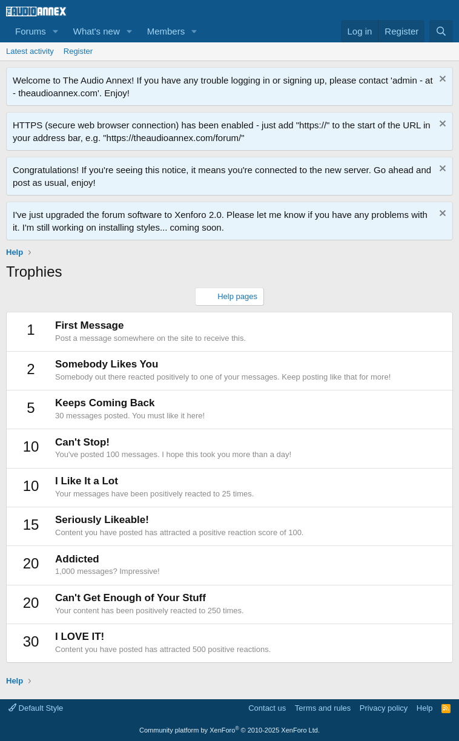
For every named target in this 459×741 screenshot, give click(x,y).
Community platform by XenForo (229, 730)
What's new (96, 31)
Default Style (35, 708)
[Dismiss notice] (441, 80)
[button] (55, 31)
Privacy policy (384, 708)
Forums (30, 31)
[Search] (441, 31)
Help (425, 708)
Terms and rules (323, 708)
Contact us (267, 708)
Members (166, 31)
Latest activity (30, 51)
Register (78, 51)
